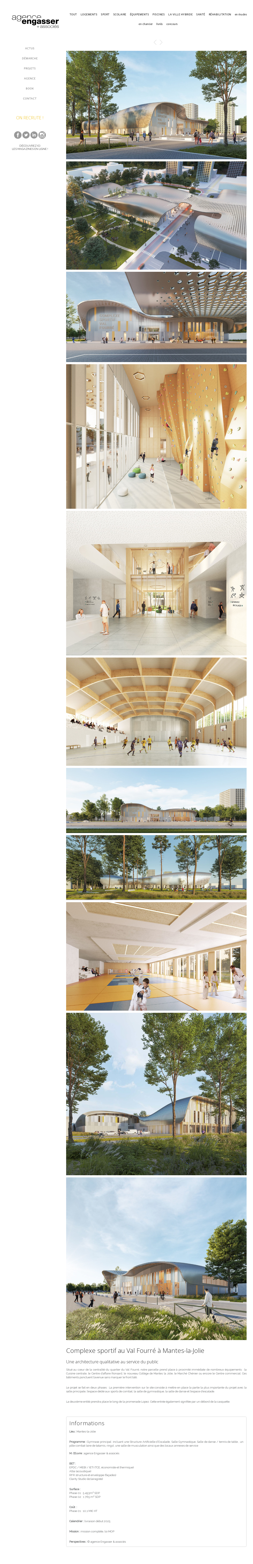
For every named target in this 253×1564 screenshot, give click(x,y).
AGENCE (30, 78)
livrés (159, 24)
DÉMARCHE (30, 58)
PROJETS (30, 68)
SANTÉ (200, 14)
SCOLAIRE (119, 14)
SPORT (105, 14)
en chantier (146, 24)
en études (241, 14)
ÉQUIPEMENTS (139, 14)
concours (172, 24)
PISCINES (159, 14)
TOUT (73, 14)
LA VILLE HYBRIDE (180, 14)
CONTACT (30, 98)
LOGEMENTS (89, 14)
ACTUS (30, 48)
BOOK (30, 88)
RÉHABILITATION (220, 14)
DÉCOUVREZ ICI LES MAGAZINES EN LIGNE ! (30, 147)
